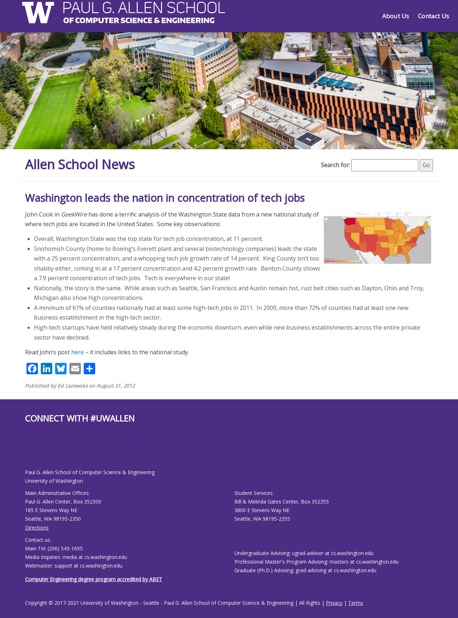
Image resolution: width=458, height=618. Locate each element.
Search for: (335, 165)
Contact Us (433, 16)
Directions (37, 527)
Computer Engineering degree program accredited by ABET (93, 579)
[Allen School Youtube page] (30, 451)
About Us (395, 16)
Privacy (334, 602)
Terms (355, 602)
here (77, 352)
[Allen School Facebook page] (27, 451)
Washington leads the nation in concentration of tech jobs (164, 198)
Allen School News (80, 164)
